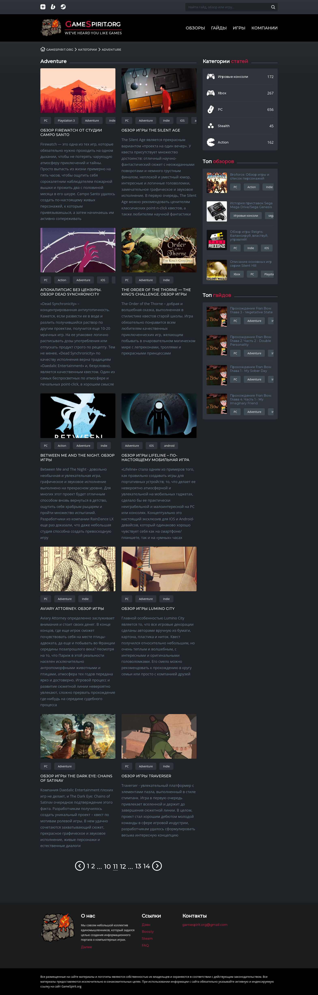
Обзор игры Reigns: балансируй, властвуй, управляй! (249, 235)
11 (115, 866)
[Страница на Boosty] (55, 7)
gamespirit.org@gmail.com (205, 925)
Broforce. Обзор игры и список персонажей (249, 176)
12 (123, 866)
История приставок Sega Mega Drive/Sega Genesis (251, 205)
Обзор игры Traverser (146, 776)
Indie (112, 120)
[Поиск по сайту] (273, 7)
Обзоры (195, 28)
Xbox (222, 93)
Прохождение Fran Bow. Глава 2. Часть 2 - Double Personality (251, 341)
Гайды (219, 28)
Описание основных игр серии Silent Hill (251, 264)
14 (146, 866)
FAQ (145, 945)
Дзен (146, 925)
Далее (86, 947)
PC (45, 120)
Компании (264, 28)
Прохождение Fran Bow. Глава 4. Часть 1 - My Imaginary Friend (251, 399)
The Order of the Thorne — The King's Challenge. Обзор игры (156, 292)
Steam (147, 938)
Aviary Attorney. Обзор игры (72, 608)
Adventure (92, 120)
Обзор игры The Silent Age (150, 130)
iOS (182, 120)
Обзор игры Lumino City (148, 608)
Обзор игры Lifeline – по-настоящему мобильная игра (155, 457)
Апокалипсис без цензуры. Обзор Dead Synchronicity (70, 292)
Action (62, 280)
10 (107, 866)
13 (138, 866)
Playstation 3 (66, 120)
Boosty (148, 932)
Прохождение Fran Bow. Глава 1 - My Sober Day (251, 369)
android (169, 446)
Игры (239, 28)
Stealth (224, 126)
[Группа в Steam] (66, 7)
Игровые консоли (233, 77)
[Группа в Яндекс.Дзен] (45, 7)
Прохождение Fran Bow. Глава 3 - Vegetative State (251, 310)
